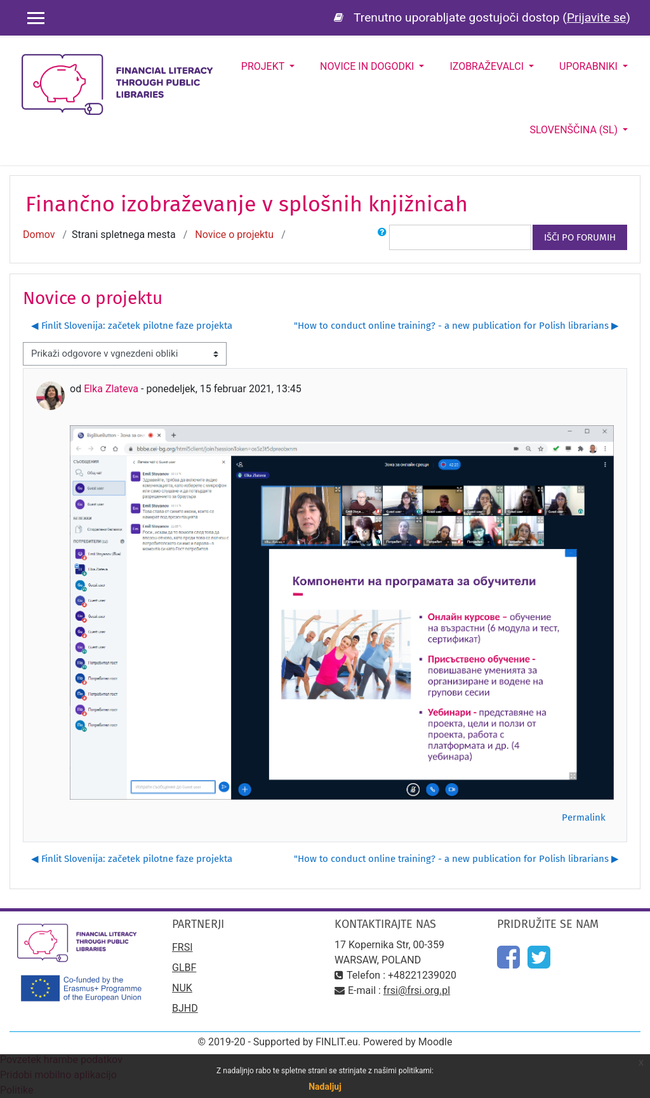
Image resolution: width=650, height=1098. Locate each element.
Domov (39, 234)
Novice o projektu (234, 234)
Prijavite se (596, 17)
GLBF (184, 968)
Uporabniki (589, 66)
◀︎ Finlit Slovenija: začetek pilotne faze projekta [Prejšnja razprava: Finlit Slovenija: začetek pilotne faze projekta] (131, 325)
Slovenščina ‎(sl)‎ (574, 130)
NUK (182, 988)
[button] (382, 237)
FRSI (182, 947)
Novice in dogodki (368, 66)
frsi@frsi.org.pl (416, 990)
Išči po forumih (580, 237)
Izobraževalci (487, 66)
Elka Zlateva (111, 389)
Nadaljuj (325, 1086)
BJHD (185, 1008)
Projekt (264, 66)
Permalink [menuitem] (584, 817)
